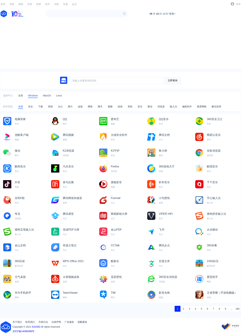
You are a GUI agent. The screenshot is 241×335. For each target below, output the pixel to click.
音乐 (140, 106)
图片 (70, 106)
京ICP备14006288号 (23, 331)
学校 (29, 4)
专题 (65, 4)
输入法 (173, 106)
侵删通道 (82, 322)
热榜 (38, 4)
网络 (90, 106)
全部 (20, 95)
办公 (60, 106)
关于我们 (17, 322)
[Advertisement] (121, 45)
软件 (47, 4)
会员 (74, 4)
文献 (56, 4)
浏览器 (161, 106)
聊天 (100, 106)
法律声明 (56, 322)
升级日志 (43, 322)
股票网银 (202, 106)
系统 (130, 106)
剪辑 (50, 106)
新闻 (20, 4)
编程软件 (187, 106)
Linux (59, 95)
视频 (110, 106)
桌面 (80, 106)
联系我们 (30, 322)
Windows (33, 95)
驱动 (150, 106)
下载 (40, 106)
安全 (30, 106)
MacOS (47, 95)
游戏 (120, 106)
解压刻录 (216, 106)
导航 (11, 4)
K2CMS (36, 326)
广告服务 (69, 322)
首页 (3, 4)
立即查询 (172, 80)
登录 (238, 4)
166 (237, 308)
